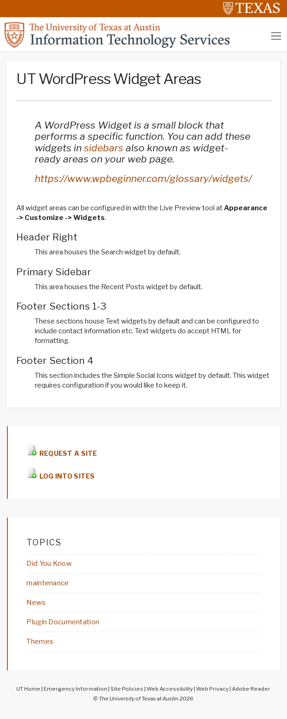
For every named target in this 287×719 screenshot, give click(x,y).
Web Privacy (212, 689)
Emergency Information (75, 689)
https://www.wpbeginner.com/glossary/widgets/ (143, 178)
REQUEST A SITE (67, 453)
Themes (39, 641)
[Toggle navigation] (276, 36)
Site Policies (126, 689)
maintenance (47, 583)
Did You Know (48, 563)
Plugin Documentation (62, 622)
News (35, 602)
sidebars (103, 148)
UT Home (28, 689)
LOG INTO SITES (66, 476)
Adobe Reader (251, 689)
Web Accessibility (170, 689)
